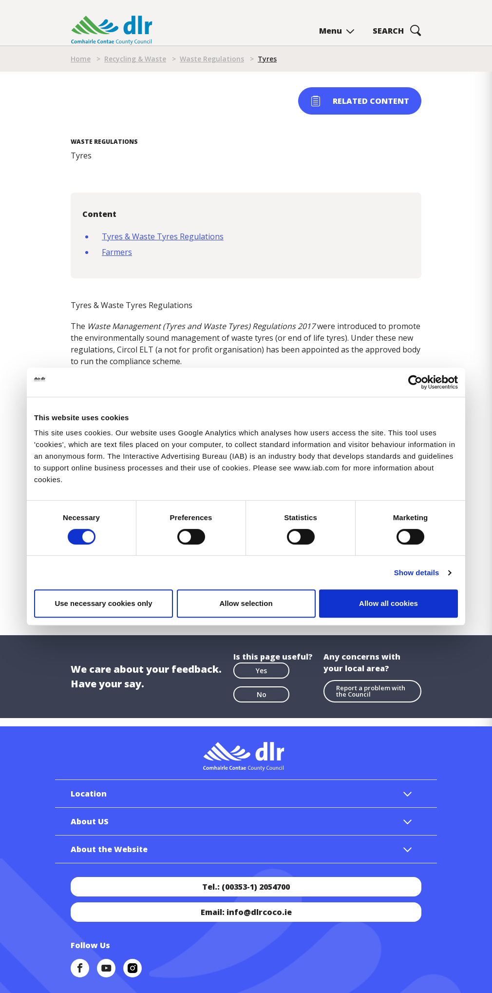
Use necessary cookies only (103, 603)
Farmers (117, 252)
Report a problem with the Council (370, 691)
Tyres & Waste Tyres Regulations (163, 236)
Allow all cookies (388, 603)
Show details (416, 572)
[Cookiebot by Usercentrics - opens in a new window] (415, 382)
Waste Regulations (212, 58)
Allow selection (245, 603)
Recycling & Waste (135, 58)
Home (81, 58)
